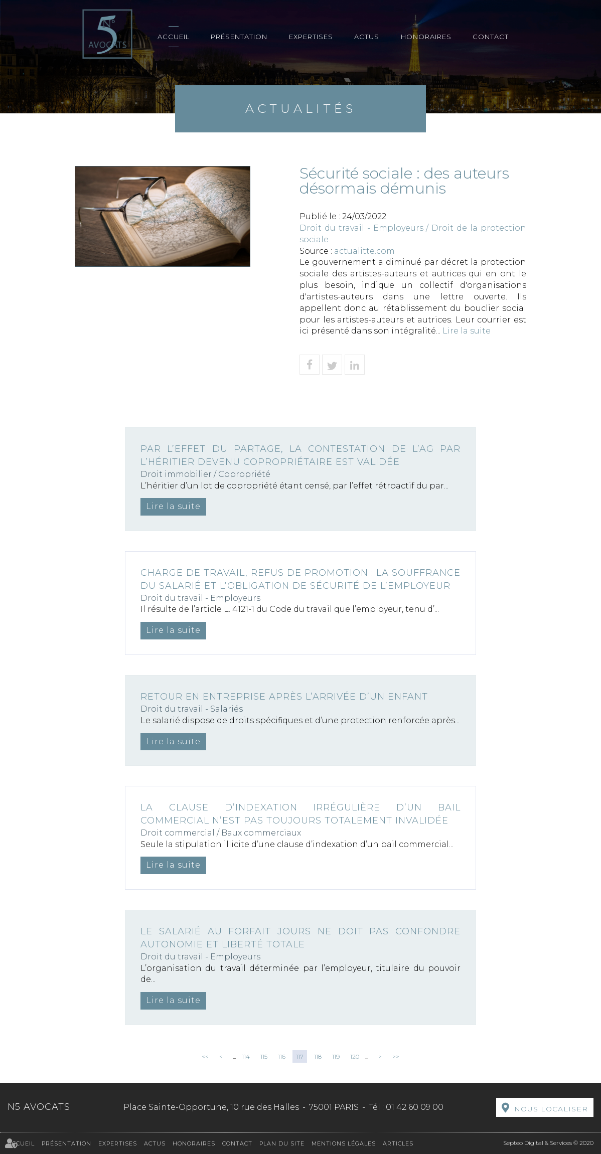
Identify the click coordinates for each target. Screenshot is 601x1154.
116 (281, 1056)
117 (300, 1056)
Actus (366, 37)
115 (263, 1056)
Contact (491, 37)
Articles (398, 1143)
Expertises (311, 37)
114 (246, 1056)
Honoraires (426, 37)
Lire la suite (466, 331)
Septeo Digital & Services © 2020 (548, 1142)
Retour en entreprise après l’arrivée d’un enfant (284, 696)
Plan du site (282, 1143)
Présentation (239, 37)
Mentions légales (344, 1143)
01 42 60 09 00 (414, 1107)
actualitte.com (364, 251)
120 (354, 1056)
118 (318, 1056)
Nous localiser (551, 1108)
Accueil (174, 37)
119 (336, 1056)
